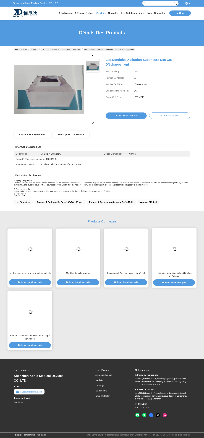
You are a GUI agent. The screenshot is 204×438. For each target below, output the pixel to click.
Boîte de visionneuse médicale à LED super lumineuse (30, 337)
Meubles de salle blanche (78, 273)
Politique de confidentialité (24, 435)
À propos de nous (84, 13)
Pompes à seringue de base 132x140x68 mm (59, 202)
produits (101, 13)
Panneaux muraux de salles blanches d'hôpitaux (174, 274)
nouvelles (113, 13)
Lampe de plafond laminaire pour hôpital (126, 273)
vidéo (142, 13)
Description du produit (71, 134)
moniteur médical (148, 202)
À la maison (65, 13)
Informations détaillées (32, 134)
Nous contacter (102, 396)
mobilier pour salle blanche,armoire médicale (30, 273)
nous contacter (156, 13)
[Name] (175, 3)
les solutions (129, 13)
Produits (34, 50)
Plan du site (41, 435)
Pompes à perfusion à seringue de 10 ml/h (111, 202)
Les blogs (99, 385)
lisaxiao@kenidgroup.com (29, 391)
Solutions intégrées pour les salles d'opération (60, 50)
